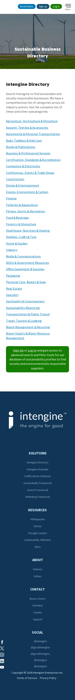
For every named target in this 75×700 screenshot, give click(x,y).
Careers (37, 612)
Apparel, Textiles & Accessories (27, 128)
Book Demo (26, 6)
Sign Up (18, 350)
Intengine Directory (37, 462)
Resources (37, 510)
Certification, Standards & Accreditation (33, 160)
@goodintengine (40, 647)
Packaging (13, 276)
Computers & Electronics (23, 166)
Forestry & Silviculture (21, 224)
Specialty (12, 295)
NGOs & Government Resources (27, 263)
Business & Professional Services (28, 153)
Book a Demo (37, 598)
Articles (37, 526)
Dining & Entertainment (22, 185)
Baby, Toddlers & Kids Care (24, 140)
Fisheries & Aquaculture (22, 205)
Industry (11, 250)
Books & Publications (20, 147)
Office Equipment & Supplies (25, 269)
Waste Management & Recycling (28, 327)
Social (37, 632)
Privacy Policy (48, 678)
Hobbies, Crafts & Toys (21, 237)
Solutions (38, 453)
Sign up (43, 6)
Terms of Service (27, 678)
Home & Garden (16, 243)
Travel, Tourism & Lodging (24, 321)
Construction (15, 179)
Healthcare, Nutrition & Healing (28, 230)
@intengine (40, 641)
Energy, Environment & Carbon (27, 192)
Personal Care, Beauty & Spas (26, 282)
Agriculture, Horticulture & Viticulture (32, 121)
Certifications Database (37, 476)
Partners (37, 569)
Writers (37, 576)
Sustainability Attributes (37, 540)
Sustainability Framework (37, 483)
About (37, 560)
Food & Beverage (17, 218)
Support (37, 619)
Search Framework (37, 490)
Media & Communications (23, 256)
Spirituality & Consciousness (25, 301)
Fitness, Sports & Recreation (25, 211)
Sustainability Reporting (23, 308)
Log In (32, 350)
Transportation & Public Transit (28, 314)
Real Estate (14, 288)
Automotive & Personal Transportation (33, 134)
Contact (37, 589)
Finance (11, 198)
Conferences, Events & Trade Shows (30, 173)
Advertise (37, 605)
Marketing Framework (37, 497)
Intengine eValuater (37, 469)
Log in (56, 6)
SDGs (37, 547)
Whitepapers (37, 519)
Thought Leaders (37, 533)
